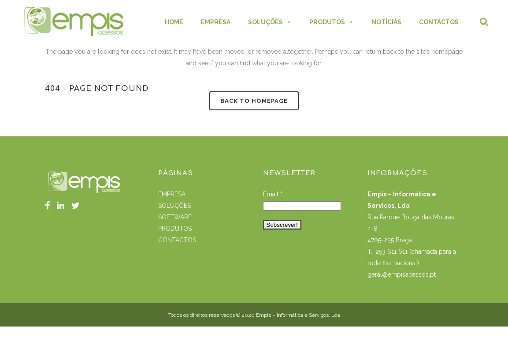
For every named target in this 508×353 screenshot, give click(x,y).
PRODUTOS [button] (331, 22)
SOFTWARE (175, 217)
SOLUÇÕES (174, 205)
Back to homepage (254, 101)
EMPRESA (215, 22)
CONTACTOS (439, 22)
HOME (174, 22)
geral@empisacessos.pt (402, 274)
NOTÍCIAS (386, 22)
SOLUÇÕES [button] (270, 22)
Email (272, 194)
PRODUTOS (175, 228)
